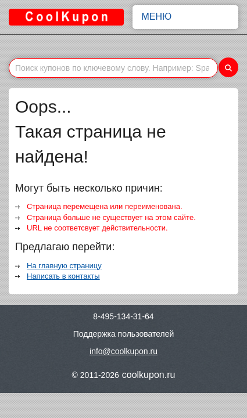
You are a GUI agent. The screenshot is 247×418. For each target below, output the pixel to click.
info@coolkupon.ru (123, 351)
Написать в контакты (63, 276)
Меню (186, 17)
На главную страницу (64, 265)
